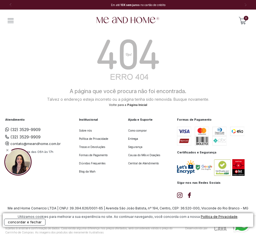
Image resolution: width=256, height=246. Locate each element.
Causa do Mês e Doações (144, 155)
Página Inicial (137, 105)
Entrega (133, 138)
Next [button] (245, 5)
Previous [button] (10, 5)
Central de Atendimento (143, 163)
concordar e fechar (25, 222)
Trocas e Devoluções (92, 147)
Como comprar (137, 130)
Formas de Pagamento (93, 155)
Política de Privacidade (93, 138)
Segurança (135, 147)
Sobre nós (85, 130)
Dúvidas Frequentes (92, 163)
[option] (128, 5)
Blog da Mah (87, 171)
